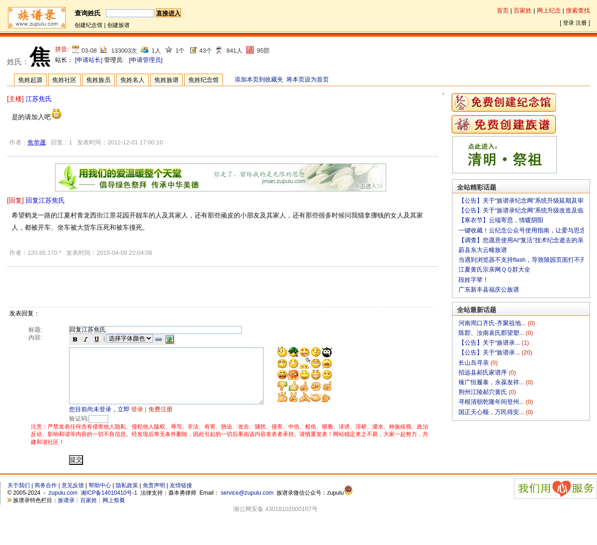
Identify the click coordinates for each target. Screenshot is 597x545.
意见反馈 (73, 496)
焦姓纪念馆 (203, 79)
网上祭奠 (114, 511)
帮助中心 (100, 496)
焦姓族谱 (166, 79)
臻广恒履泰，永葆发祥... (492, 382)
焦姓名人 (132, 79)
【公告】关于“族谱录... (489, 342)
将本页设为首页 (307, 79)
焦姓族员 (98, 79)
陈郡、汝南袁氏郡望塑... (492, 332)
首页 (503, 10)
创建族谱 (118, 25)
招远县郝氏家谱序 (483, 372)
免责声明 (154, 496)
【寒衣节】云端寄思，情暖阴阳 (500, 220)
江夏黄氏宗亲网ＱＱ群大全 (494, 269)
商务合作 (46, 496)
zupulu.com (63, 504)
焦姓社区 (64, 79)
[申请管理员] (145, 59)
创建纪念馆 (89, 25)
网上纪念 (549, 10)
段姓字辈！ (473, 279)
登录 (568, 23)
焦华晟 (37, 142)
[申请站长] (89, 59)
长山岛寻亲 (474, 362)
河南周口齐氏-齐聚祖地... (493, 323)
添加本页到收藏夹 (259, 79)
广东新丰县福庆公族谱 (488, 289)
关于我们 (18, 496)
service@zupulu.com (247, 504)
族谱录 (66, 511)
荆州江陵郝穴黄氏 (483, 391)
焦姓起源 (30, 79)
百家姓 (523, 10)
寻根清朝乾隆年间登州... (492, 401)
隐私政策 (127, 496)
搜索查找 (578, 10)
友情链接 (181, 496)
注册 (581, 23)
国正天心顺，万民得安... (492, 412)
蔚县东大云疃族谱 (482, 249)
